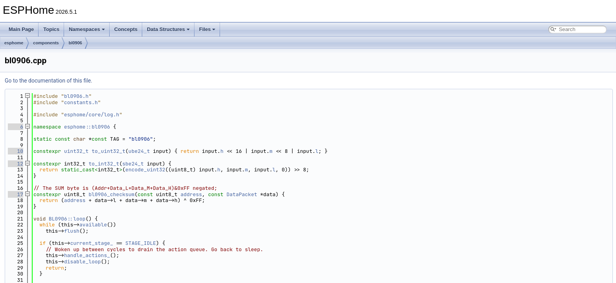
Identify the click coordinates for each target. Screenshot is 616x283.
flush (71, 231)
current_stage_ (91, 243)
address (191, 194)
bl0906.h (76, 96)
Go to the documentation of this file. (48, 80)
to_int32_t (103, 163)
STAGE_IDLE (140, 243)
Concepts (126, 29)
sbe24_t (133, 163)
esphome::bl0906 (87, 126)
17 (15, 194)
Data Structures (168, 29)
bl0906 (75, 42)
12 (15, 163)
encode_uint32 (145, 169)
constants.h (81, 102)
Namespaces (87, 29)
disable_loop (82, 261)
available (93, 224)
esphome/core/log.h (91, 114)
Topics (51, 29)
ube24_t (139, 151)
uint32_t (76, 151)
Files (207, 29)
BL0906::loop (67, 218)
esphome (13, 42)
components (46, 42)
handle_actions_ (87, 255)
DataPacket (242, 194)
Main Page (21, 29)
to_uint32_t (108, 151)
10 (15, 151)
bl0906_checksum (111, 194)
